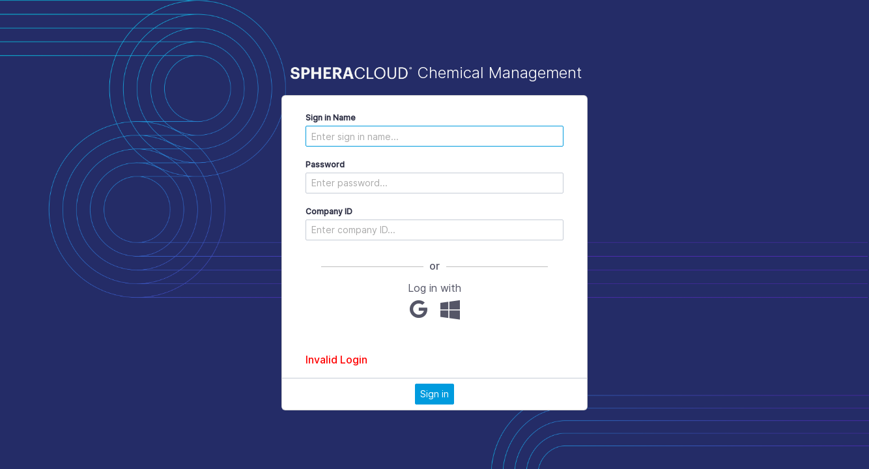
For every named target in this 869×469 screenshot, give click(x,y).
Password (325, 164)
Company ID (329, 211)
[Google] (418, 309)
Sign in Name (331, 117)
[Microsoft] (450, 309)
